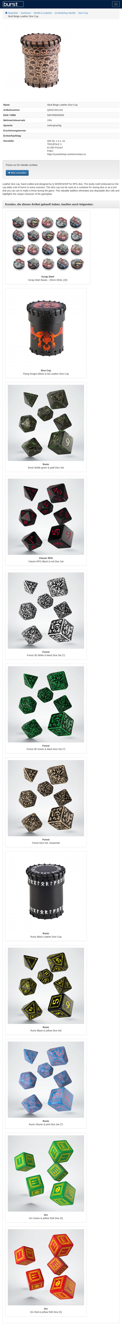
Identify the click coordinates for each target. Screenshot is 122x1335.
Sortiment (26, 13)
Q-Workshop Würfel (65, 13)
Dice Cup (83, 13)
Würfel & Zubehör (43, 13)
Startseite (11, 13)
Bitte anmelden (17, 173)
